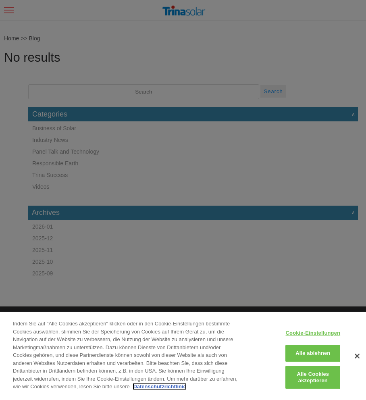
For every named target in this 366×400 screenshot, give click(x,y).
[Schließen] (357, 356)
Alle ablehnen (312, 353)
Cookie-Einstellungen (313, 333)
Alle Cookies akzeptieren (313, 377)
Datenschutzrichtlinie (159, 386)
